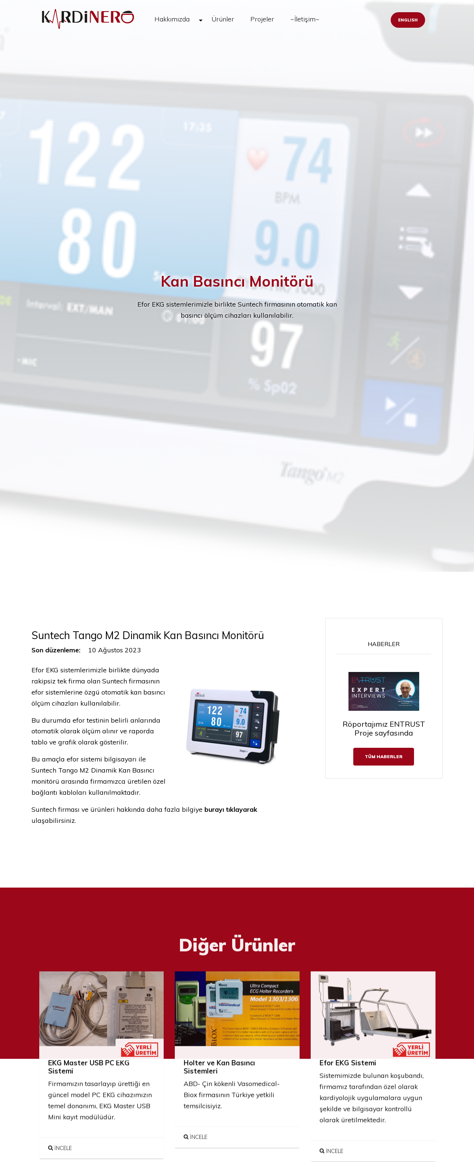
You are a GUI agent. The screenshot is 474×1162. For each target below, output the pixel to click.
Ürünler (222, 19)
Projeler (262, 19)
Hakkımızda (172, 19)
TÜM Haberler (384, 756)
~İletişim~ (305, 19)
